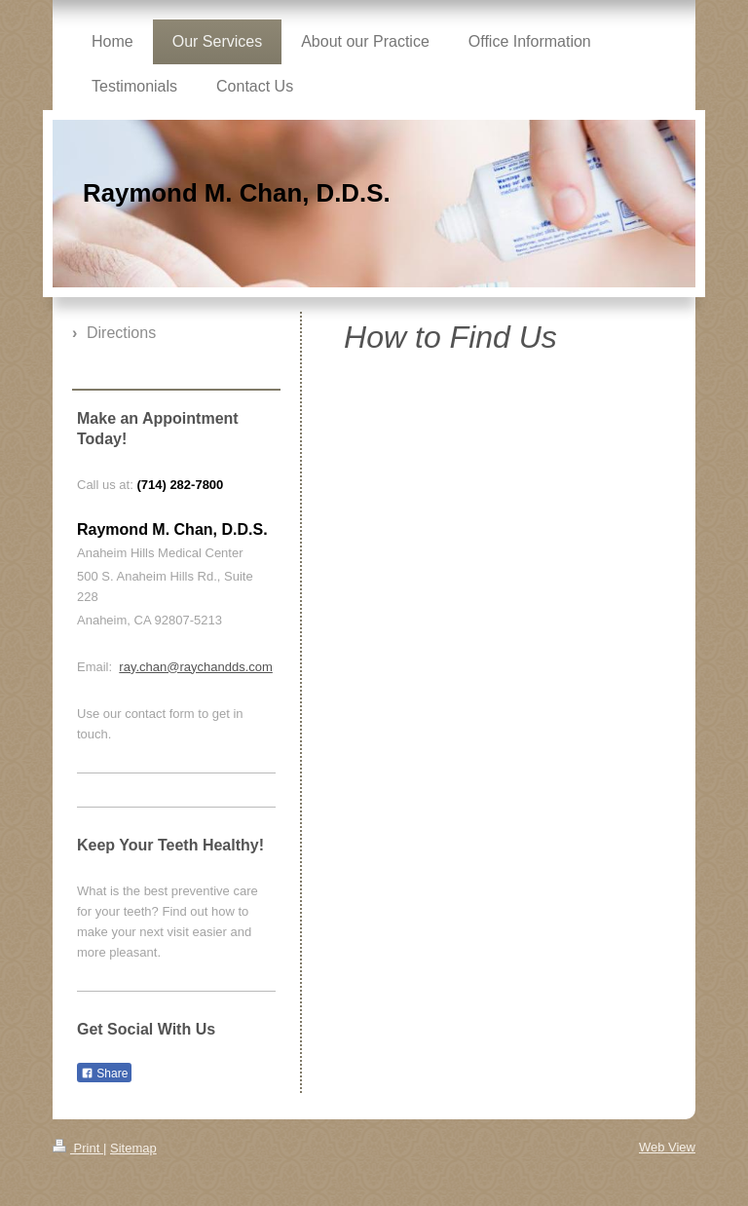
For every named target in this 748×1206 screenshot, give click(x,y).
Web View (667, 1147)
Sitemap (133, 1148)
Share (104, 1073)
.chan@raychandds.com (203, 667)
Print (78, 1148)
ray (127, 667)
